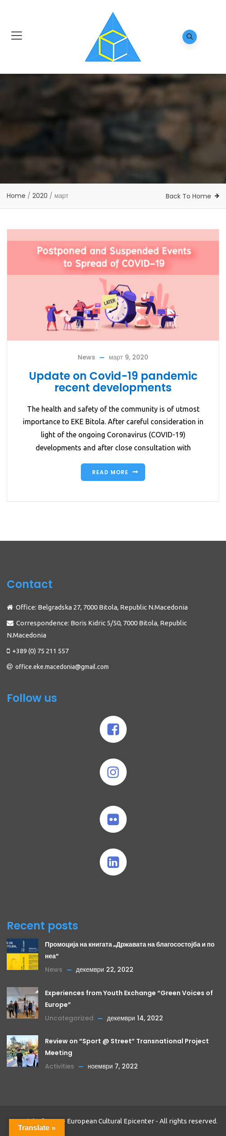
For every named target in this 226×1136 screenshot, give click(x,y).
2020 (40, 195)
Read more (110, 472)
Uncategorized (69, 1018)
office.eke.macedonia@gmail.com (62, 666)
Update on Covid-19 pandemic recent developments (113, 381)
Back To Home (188, 196)
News (86, 357)
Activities (59, 1066)
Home (16, 195)
